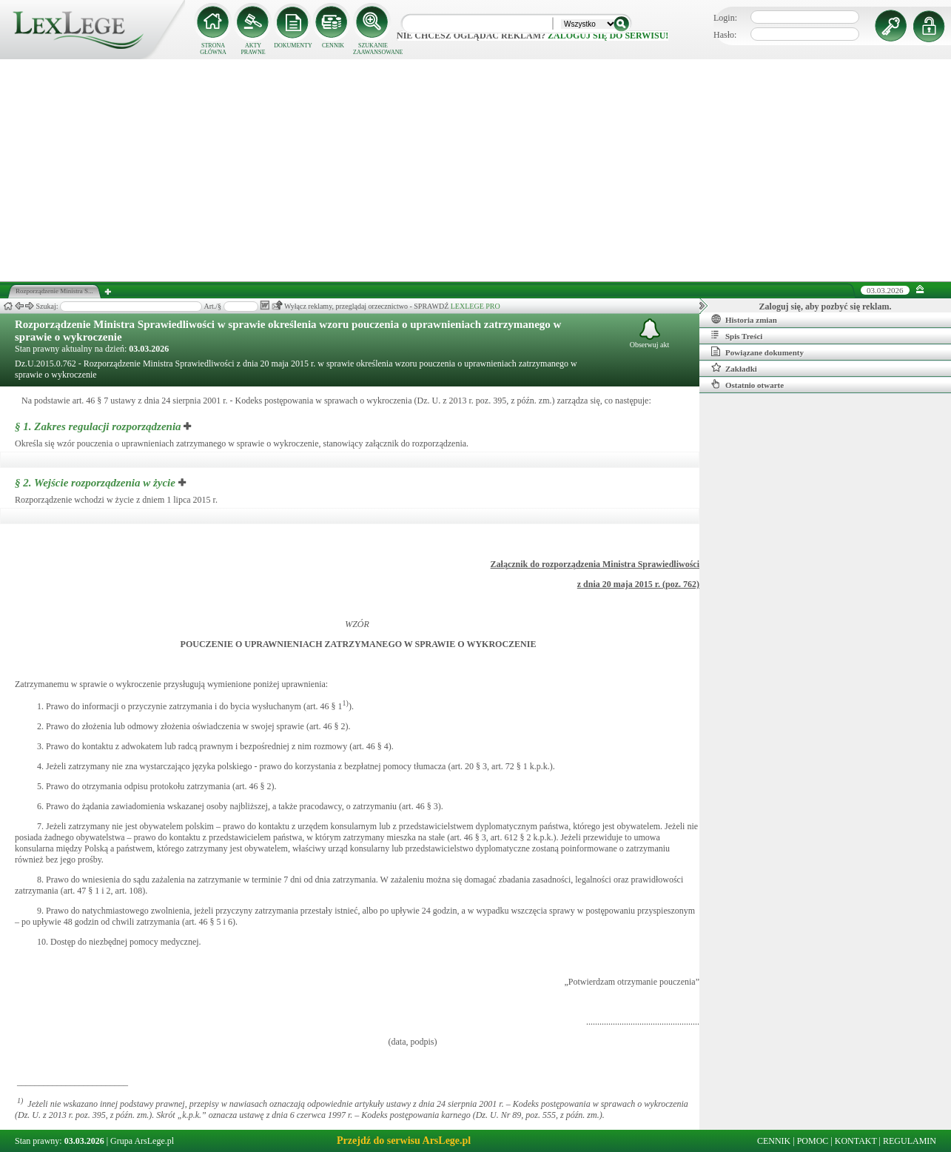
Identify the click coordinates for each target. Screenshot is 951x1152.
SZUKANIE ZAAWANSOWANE (373, 49)
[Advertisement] (476, 170)
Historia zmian (744, 319)
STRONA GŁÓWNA (213, 49)
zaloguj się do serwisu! (608, 35)
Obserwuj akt (650, 333)
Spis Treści (736, 335)
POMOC (813, 1141)
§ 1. (98, 426)
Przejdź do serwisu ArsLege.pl (404, 1140)
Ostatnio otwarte (747, 384)
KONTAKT (856, 1141)
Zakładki (734, 368)
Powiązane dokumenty (757, 351)
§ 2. (95, 483)
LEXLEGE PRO (475, 306)
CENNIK (333, 45)
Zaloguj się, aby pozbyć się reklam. (825, 306)
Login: (725, 18)
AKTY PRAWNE (253, 49)
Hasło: (724, 35)
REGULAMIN (909, 1141)
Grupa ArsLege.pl (142, 1141)
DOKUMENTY (293, 45)
